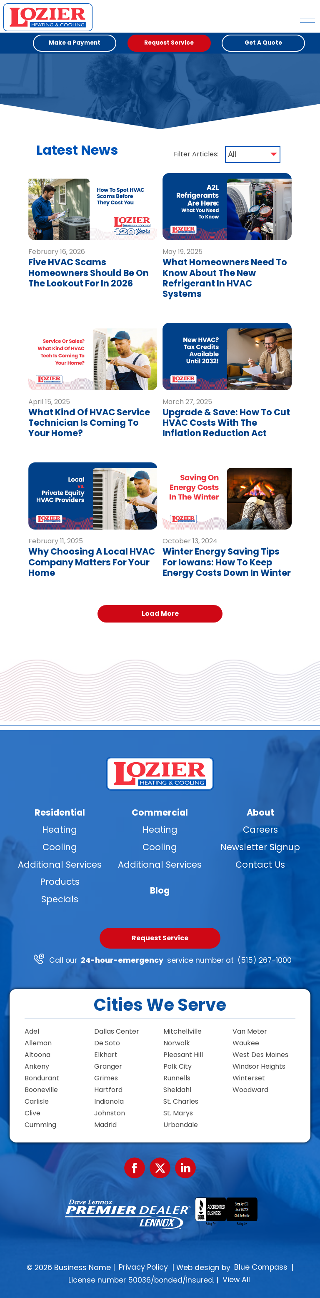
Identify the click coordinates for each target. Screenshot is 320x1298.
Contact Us (260, 864)
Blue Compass (261, 1267)
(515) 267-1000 (265, 960)
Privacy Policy (143, 1267)
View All (236, 1280)
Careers (260, 829)
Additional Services (60, 864)
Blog (160, 890)
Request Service (160, 938)
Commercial (160, 812)
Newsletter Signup (260, 847)
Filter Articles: (196, 154)
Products (60, 882)
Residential (60, 812)
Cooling (59, 847)
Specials (59, 899)
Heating (59, 829)
